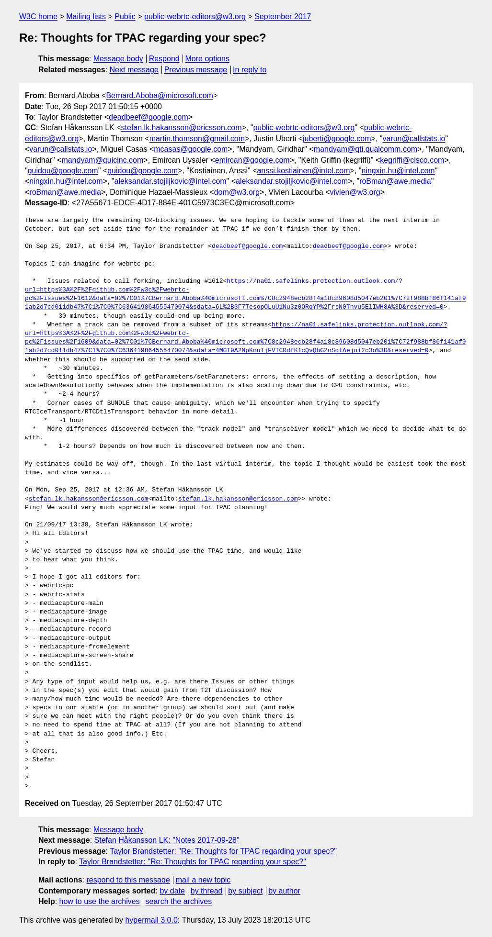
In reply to (249, 70)
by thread (207, 891)
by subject (245, 891)
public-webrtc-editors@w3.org (195, 16)
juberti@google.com (337, 138)
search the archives (179, 901)
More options (207, 59)
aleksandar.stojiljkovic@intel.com (170, 181)
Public (125, 16)
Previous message (196, 70)
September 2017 (282, 16)
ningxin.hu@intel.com (398, 171)
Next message (134, 70)
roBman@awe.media (395, 181)
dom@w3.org (237, 192)
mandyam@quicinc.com (102, 160)
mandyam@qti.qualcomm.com (365, 149)
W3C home (38, 16)
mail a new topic (203, 880)
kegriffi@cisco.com (412, 160)
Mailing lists (86, 16)
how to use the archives (99, 901)
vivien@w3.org (355, 192)
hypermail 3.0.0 (151, 920)
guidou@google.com (63, 171)
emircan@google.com (252, 160)
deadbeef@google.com (148, 117)
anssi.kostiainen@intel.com (303, 171)
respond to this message (128, 880)
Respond (164, 59)
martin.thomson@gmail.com (197, 138)
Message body (118, 59)
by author (284, 891)
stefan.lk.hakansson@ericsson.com (181, 127)
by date (172, 891)
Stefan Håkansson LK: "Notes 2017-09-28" (167, 840)
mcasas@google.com (191, 149)
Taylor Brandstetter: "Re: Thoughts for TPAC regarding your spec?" (223, 851)
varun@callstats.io (413, 138)
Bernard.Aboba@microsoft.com (159, 95)
